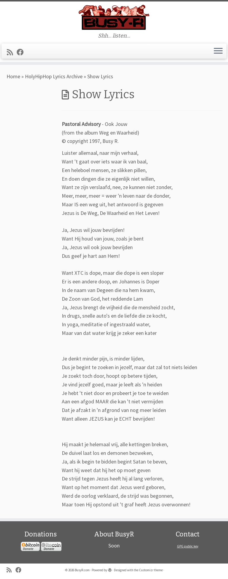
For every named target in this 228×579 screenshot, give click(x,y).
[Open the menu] (218, 51)
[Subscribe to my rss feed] (12, 52)
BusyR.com (82, 570)
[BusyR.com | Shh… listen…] (114, 17)
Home (13, 76)
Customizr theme (151, 570)
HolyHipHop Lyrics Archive (54, 76)
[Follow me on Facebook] (22, 52)
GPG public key (187, 546)
